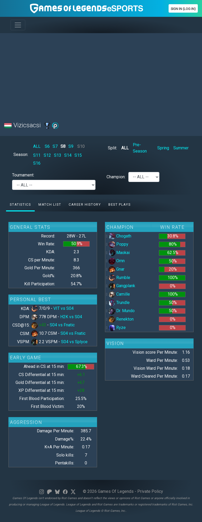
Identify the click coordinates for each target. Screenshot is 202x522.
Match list (49, 204)
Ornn (117, 260)
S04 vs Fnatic (62, 324)
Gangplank (122, 285)
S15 (78, 155)
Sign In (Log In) (183, 9)
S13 (57, 155)
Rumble (119, 277)
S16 (37, 163)
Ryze (117, 327)
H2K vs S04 (71, 316)
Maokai (119, 252)
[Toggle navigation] (18, 25)
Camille (119, 294)
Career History (85, 204)
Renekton (121, 319)
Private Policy (150, 491)
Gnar (116, 269)
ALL (37, 146)
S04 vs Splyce (74, 341)
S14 (68, 155)
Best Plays (119, 204)
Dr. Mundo (122, 310)
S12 (47, 155)
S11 (37, 155)
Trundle (119, 302)
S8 (62, 146)
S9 (70, 146)
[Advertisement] (101, 74)
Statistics (20, 204)
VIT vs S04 (63, 308)
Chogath (120, 236)
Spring (163, 147)
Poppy (118, 244)
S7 (55, 146)
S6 (47, 146)
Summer (181, 147)
